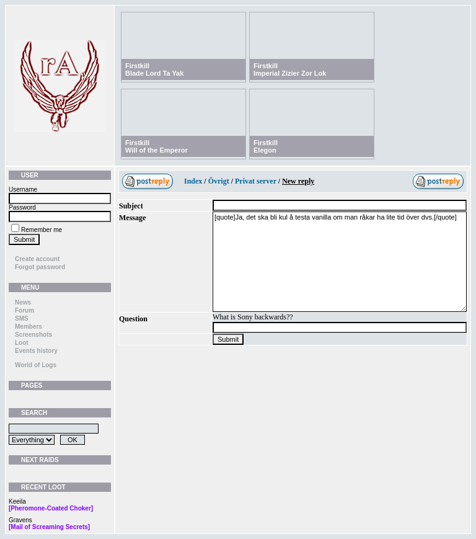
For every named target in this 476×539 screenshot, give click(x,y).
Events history (36, 350)
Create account (37, 259)
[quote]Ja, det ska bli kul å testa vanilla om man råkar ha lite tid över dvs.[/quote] (340, 262)
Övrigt (218, 181)
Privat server (255, 181)
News (23, 302)
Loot (22, 342)
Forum (24, 310)
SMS (22, 318)
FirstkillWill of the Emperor (156, 146)
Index (193, 181)
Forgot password (40, 267)
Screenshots (33, 334)
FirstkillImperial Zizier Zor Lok (289, 69)
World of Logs (35, 365)
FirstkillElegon (265, 146)
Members (28, 326)
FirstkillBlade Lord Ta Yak (154, 69)
